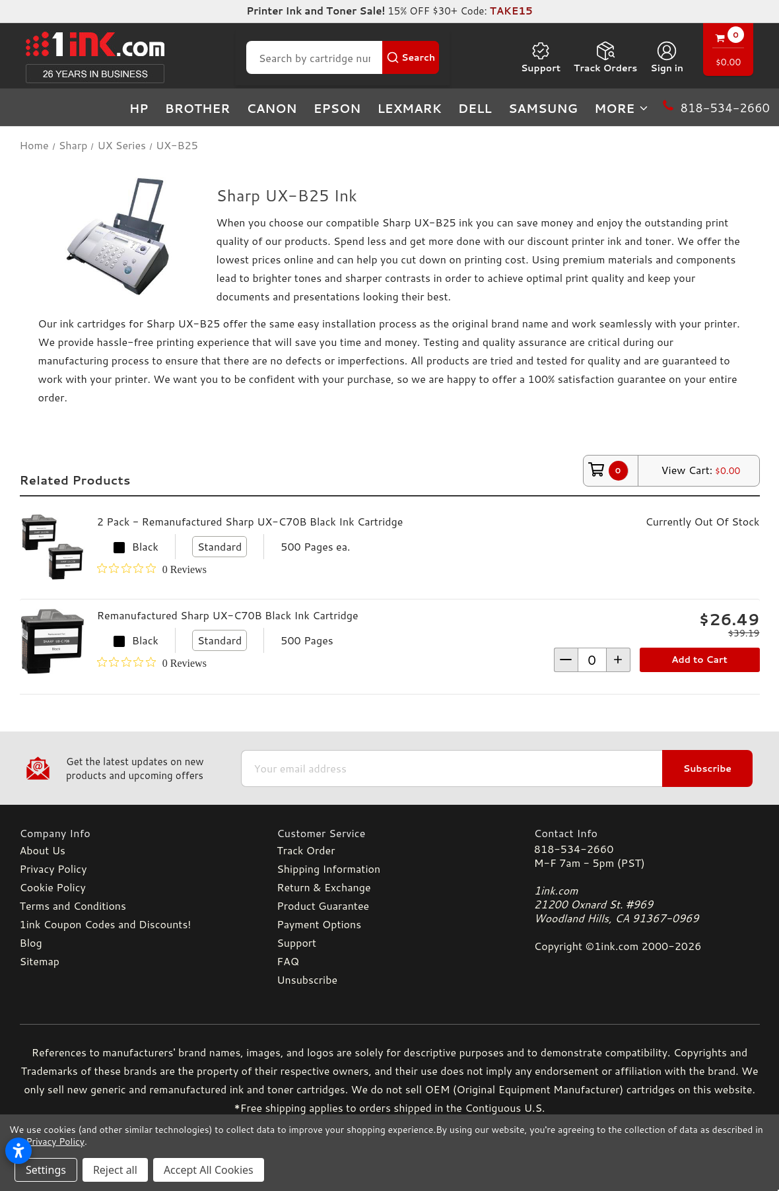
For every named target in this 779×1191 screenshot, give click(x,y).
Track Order (306, 850)
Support (540, 57)
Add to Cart (699, 659)
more (622, 108)
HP (139, 108)
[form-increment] (592, 660)
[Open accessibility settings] (18, 1151)
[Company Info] (133, 833)
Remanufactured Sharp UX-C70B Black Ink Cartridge (227, 615)
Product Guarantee (323, 905)
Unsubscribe (307, 979)
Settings (46, 1170)
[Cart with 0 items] (728, 51)
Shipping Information (328, 868)
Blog (31, 942)
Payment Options (319, 924)
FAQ (288, 961)
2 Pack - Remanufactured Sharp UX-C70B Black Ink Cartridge (250, 521)
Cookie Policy (53, 887)
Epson (337, 108)
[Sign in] (666, 57)
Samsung (543, 108)
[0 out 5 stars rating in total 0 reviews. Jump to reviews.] (152, 569)
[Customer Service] (389, 833)
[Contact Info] (647, 833)
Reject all (115, 1170)
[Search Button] (410, 57)
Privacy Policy (53, 868)
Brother (197, 108)
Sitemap (39, 961)
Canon (272, 108)
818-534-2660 (573, 848)
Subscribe (707, 768)
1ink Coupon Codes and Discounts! (105, 924)
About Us (42, 850)
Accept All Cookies (209, 1170)
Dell (475, 108)
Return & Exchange (323, 887)
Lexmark (409, 108)
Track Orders (605, 57)
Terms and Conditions (73, 905)
